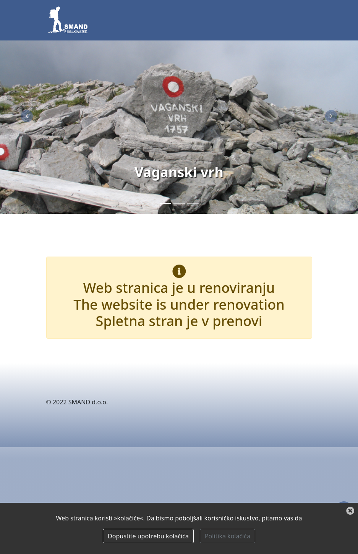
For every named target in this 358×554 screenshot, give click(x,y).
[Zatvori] (350, 511)
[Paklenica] (179, 203)
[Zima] (193, 203)
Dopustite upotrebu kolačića (148, 536)
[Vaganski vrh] (165, 203)
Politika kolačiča (227, 536)
